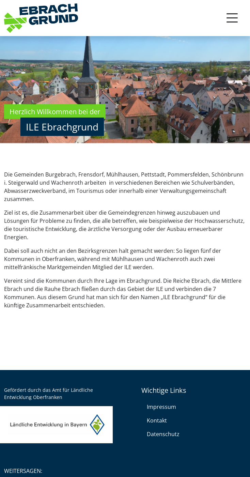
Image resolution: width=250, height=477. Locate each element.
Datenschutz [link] (163, 434)
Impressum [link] (161, 407)
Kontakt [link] (157, 420)
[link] (41, 18)
